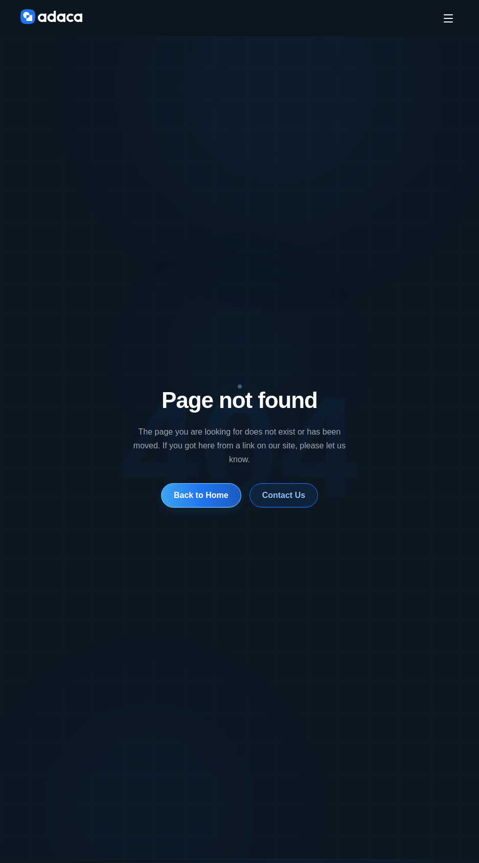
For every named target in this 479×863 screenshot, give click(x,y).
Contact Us (283, 495)
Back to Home (201, 495)
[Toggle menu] (448, 18)
